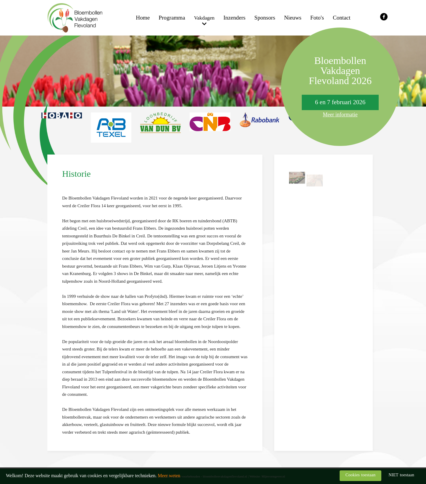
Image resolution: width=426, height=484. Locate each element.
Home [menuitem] (143, 18)
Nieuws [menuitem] (292, 18)
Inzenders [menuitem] (234, 18)
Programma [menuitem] (172, 18)
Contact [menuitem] (342, 18)
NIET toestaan (401, 474)
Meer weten (169, 475)
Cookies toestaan (361, 474)
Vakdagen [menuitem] (204, 18)
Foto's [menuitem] (317, 18)
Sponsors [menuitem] (264, 18)
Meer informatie (340, 115)
